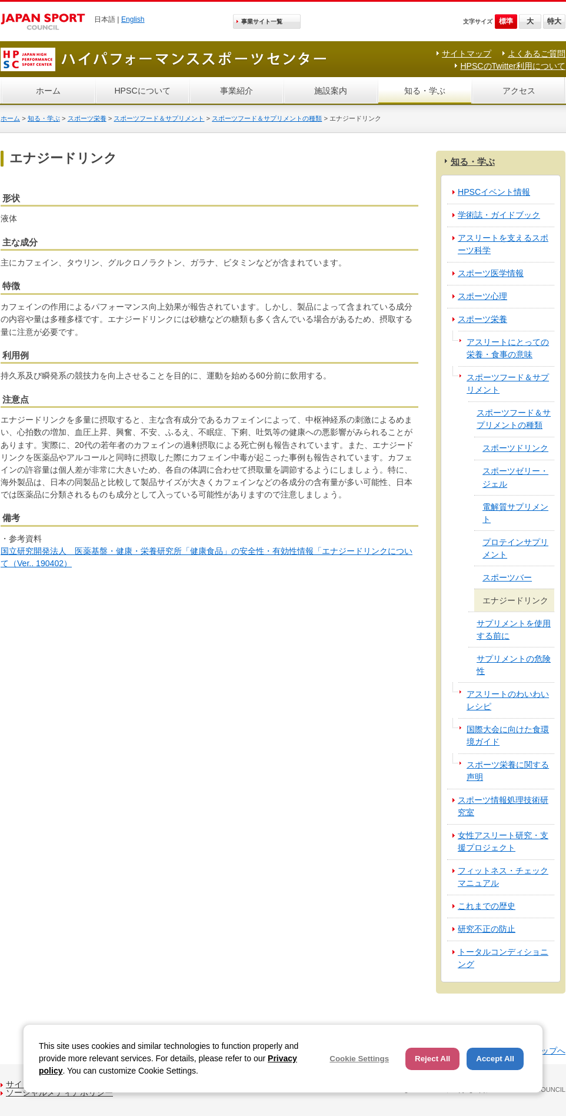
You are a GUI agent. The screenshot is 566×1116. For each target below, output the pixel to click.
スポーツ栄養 (87, 118)
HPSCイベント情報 (494, 192)
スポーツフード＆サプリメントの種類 (267, 118)
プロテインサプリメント (515, 548)
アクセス (518, 90)
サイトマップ (466, 53)
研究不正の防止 (486, 929)
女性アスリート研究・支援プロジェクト (503, 841)
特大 (554, 21)
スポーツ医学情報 (491, 273)
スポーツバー (507, 577)
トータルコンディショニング (503, 958)
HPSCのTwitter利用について (512, 66)
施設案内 (330, 90)
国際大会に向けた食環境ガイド (508, 735)
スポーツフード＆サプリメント (159, 118)
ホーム (48, 90)
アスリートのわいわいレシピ (508, 700)
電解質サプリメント (515, 513)
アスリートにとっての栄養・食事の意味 (508, 348)
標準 (506, 21)
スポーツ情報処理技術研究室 (503, 806)
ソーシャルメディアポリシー (59, 1092)
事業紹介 (236, 90)
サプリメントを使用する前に (514, 629)
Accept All (495, 1058)
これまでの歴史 (486, 906)
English (133, 19)
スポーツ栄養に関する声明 (508, 771)
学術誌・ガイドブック (499, 215)
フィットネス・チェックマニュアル (503, 877)
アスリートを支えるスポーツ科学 (503, 244)
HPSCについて (142, 90)
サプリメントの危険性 (514, 665)
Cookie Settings (359, 1058)
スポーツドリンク (515, 448)
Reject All (432, 1058)
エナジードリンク (515, 600)
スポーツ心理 (482, 296)
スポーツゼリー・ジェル (515, 477)
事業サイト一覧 (261, 21)
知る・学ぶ (424, 90)
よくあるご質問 (536, 53)
